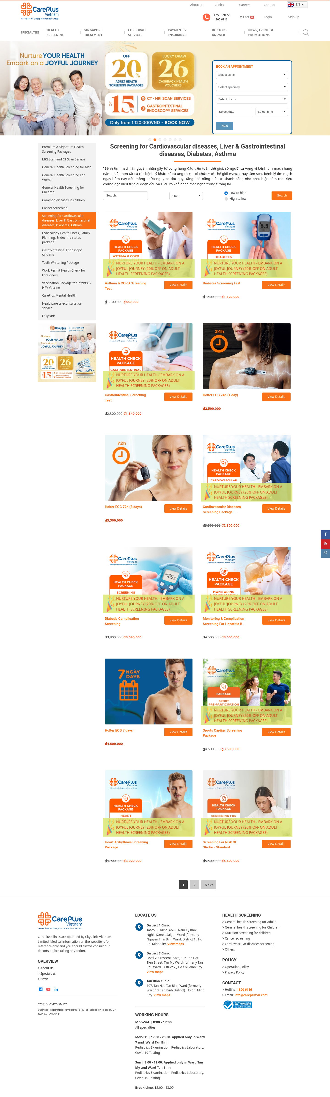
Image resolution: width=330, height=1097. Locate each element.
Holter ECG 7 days (119, 730)
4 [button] (165, 139)
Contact (269, 5)
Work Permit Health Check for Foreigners (63, 272)
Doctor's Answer (219, 32)
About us (196, 5)
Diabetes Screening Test (221, 283)
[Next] (208, 884)
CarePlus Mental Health (59, 295)
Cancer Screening (55, 208)
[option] (165, 88)
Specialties (30, 32)
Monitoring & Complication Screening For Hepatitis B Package (223, 624)
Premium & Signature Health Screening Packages (63, 149)
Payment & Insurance (177, 32)
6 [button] (175, 139)
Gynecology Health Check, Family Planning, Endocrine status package (66, 237)
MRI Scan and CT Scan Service (63, 159)
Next (224, 125)
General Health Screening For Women (63, 177)
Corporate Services (137, 32)
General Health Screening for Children (63, 189)
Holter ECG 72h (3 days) (123, 507)
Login (268, 17)
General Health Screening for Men (66, 167)
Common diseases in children (63, 200)
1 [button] (149, 139)
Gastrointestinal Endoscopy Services (62, 252)
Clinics (219, 5)
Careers (244, 5)
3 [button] (160, 139)
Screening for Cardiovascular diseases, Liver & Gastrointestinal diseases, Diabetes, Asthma (66, 220)
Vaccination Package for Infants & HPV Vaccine (66, 285)
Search (282, 195)
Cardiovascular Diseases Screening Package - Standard (222, 512)
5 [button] (170, 139)
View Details (178, 285)
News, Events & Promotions (260, 32)
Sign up (293, 17)
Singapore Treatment (93, 32)
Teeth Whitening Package (60, 263)
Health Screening (55, 32)
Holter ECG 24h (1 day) (220, 395)
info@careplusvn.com (250, 995)
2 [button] (155, 139)
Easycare (48, 316)
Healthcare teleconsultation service (62, 305)
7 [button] (180, 139)
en (294, 4)
